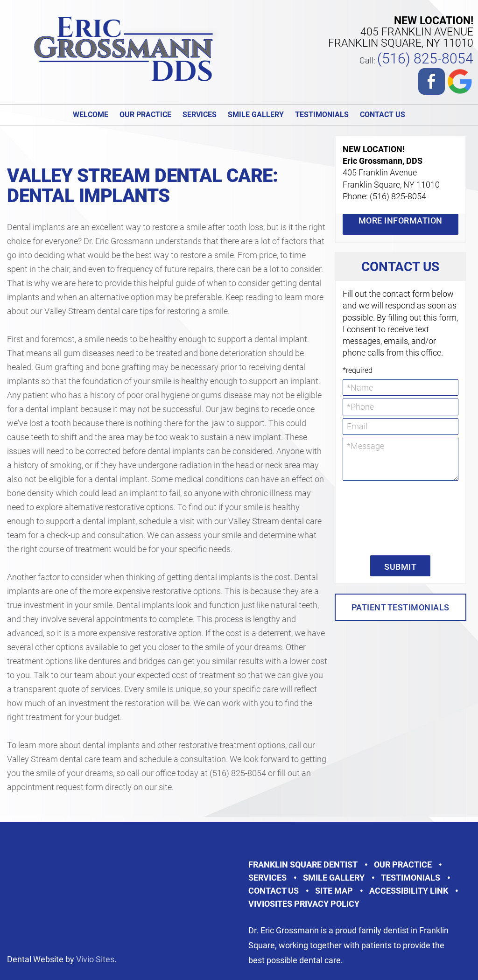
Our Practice (145, 114)
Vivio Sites (95, 959)
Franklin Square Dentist (303, 864)
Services (200, 114)
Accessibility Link (408, 891)
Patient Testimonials (400, 607)
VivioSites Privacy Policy (303, 904)
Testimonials (322, 114)
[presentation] (381, 517)
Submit (400, 567)
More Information (400, 220)
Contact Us (382, 114)
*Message (400, 459)
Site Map (334, 891)
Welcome (90, 114)
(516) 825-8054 (425, 58)
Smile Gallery (256, 114)
